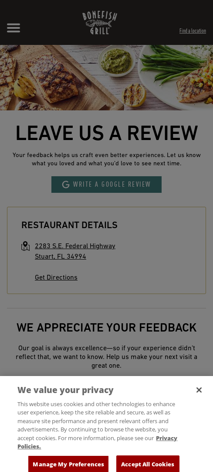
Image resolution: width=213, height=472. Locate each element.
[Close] (199, 394)
